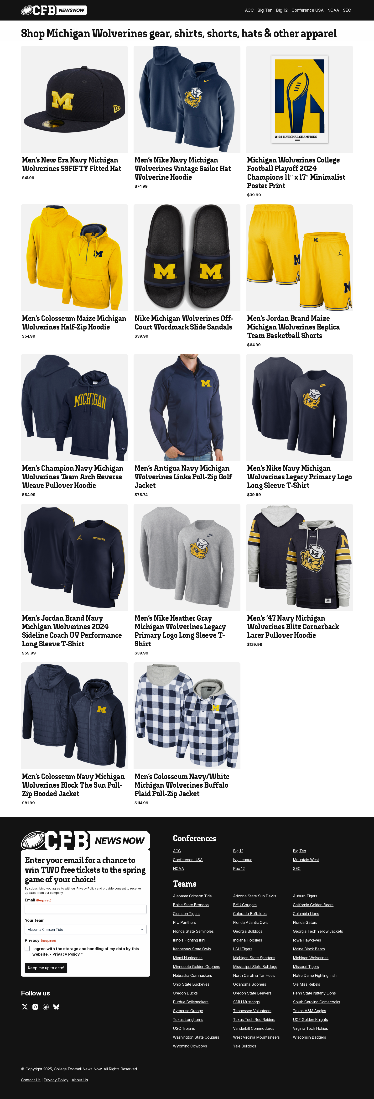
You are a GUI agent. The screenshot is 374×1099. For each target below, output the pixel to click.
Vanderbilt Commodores (253, 1028)
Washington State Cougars (196, 1036)
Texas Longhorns (188, 1019)
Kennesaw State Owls (192, 948)
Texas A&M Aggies (309, 1010)
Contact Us (31, 1079)
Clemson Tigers (186, 913)
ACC (256, 10)
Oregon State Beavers (252, 992)
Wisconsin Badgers (309, 1036)
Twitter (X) (25, 1006)
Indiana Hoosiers (247, 939)
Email (38, 899)
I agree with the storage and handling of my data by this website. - (85, 951)
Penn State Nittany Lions (314, 992)
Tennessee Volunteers (252, 1010)
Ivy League (242, 859)
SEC (347, 10)
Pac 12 (239, 867)
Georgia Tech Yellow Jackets (318, 930)
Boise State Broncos (191, 904)
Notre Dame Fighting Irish (315, 975)
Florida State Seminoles (193, 930)
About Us (80, 1079)
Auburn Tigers (305, 895)
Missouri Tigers (306, 966)
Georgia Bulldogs (247, 930)
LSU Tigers (242, 948)
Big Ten (270, 10)
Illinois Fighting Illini (189, 939)
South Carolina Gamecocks (316, 1001)
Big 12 (286, 10)
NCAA (334, 10)
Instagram (35, 1006)
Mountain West (306, 859)
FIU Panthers (184, 922)
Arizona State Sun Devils (254, 895)
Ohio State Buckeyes (191, 983)
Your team (34, 919)
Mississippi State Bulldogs (255, 966)
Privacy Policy (86, 888)
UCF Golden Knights (310, 1019)
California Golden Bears (313, 904)
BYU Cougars (245, 904)
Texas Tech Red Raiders (254, 1019)
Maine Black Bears (309, 948)
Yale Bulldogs (244, 1045)
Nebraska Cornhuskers (192, 975)
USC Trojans (184, 1028)
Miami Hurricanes (188, 957)
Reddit (46, 1006)
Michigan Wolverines (310, 957)
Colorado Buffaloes (250, 913)
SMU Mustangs (246, 1001)
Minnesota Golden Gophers (196, 966)
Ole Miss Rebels (306, 983)
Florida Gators (305, 922)
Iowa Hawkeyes (307, 939)
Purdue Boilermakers (190, 1001)
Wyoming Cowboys (190, 1045)
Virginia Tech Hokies (310, 1028)
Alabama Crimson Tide (192, 895)
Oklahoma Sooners (249, 983)
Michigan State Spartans (254, 957)
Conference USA (310, 10)
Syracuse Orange (188, 1010)
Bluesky (56, 1006)
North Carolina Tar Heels (254, 975)
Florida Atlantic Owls (250, 922)
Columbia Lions (306, 913)
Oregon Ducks (185, 992)
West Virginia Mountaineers (256, 1036)
